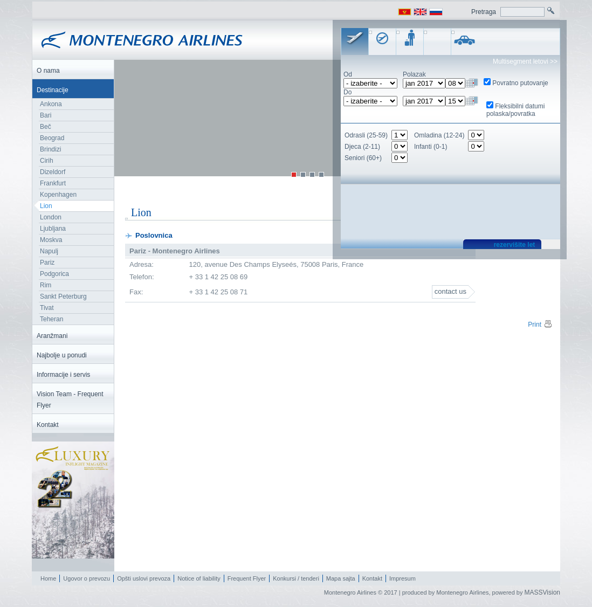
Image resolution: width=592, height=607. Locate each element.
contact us (450, 291)
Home (48, 578)
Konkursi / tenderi (296, 578)
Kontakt (372, 578)
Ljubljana (53, 228)
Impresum (402, 578)
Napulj (49, 251)
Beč (45, 126)
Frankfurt (53, 183)
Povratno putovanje (520, 83)
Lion (46, 206)
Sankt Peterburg (63, 296)
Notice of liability (198, 578)
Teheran (51, 319)
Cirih (46, 160)
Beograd (52, 138)
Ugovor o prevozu (86, 578)
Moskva (51, 240)
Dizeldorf (52, 172)
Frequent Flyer (247, 578)
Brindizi (50, 149)
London (50, 217)
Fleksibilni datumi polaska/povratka (515, 110)
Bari (45, 115)
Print (540, 324)
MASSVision (542, 592)
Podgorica (54, 274)
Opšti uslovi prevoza (143, 578)
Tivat (47, 308)
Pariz (47, 262)
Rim (45, 285)
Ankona (51, 104)
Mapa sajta (340, 578)
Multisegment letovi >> (525, 61)
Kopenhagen (58, 194)
